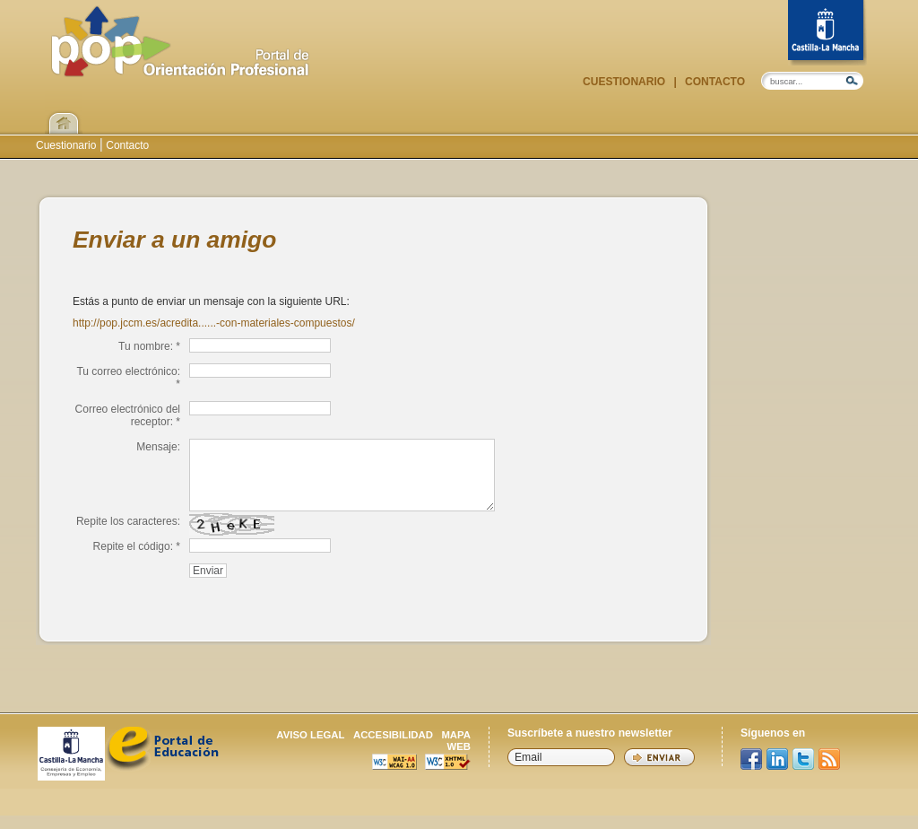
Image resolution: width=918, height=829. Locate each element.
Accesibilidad (393, 748)
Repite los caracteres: (128, 534)
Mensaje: (158, 447)
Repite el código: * (136, 560)
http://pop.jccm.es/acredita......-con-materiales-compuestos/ (214, 323)
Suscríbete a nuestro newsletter (589, 746)
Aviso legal (310, 748)
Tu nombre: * (149, 346)
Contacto (713, 81)
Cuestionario (625, 81)
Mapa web (456, 754)
